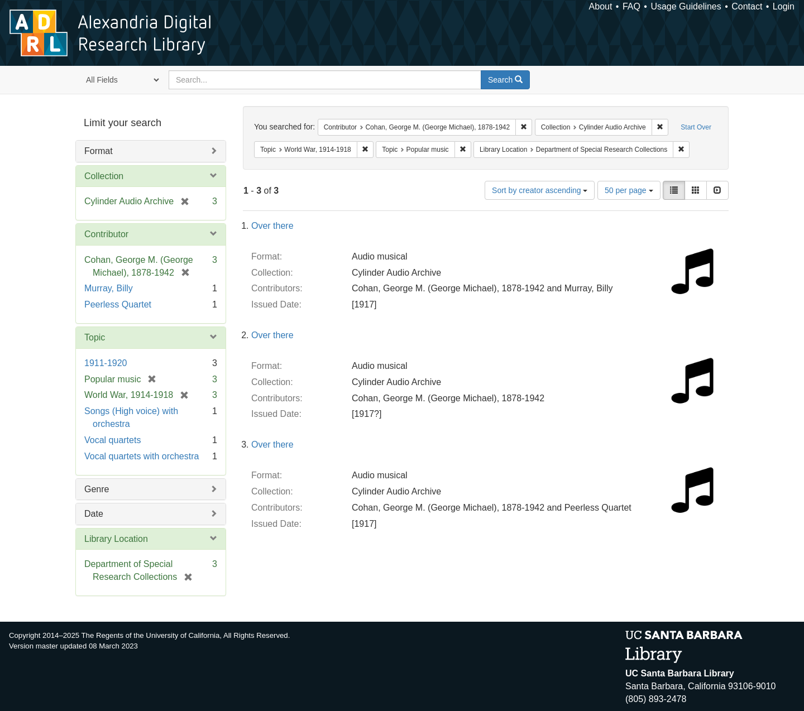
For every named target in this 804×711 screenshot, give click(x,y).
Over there (272, 225)
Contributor (106, 234)
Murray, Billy (108, 288)
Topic (94, 337)
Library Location (116, 539)
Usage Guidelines (685, 6)
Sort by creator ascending (539, 190)
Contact (746, 6)
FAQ (631, 6)
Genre (96, 489)
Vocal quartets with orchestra (141, 456)
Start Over (696, 127)
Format (98, 151)
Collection (103, 176)
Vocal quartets (112, 440)
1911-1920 (105, 363)
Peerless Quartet (117, 304)
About (600, 6)
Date (93, 513)
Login (784, 6)
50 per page (629, 190)
